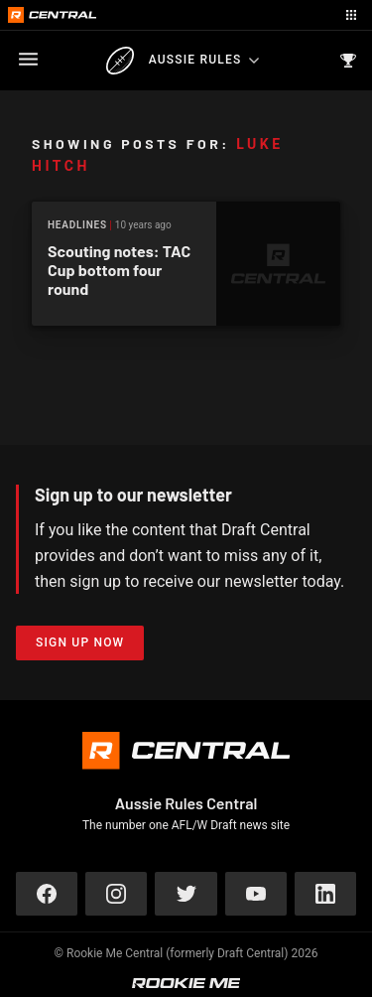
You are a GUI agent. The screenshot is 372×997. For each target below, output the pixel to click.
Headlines (77, 224)
